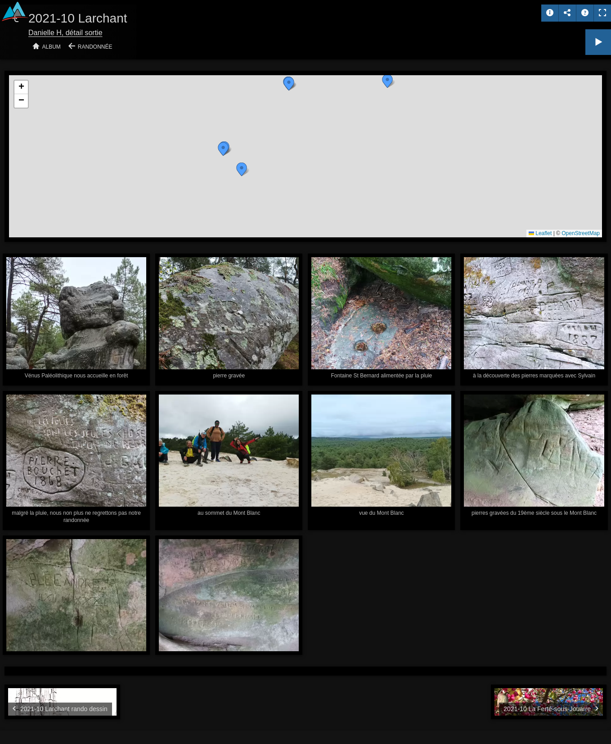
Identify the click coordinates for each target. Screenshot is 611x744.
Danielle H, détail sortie (65, 32)
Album (51, 47)
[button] (387, 81)
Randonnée (95, 47)
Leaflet (540, 233)
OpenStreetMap (581, 233)
